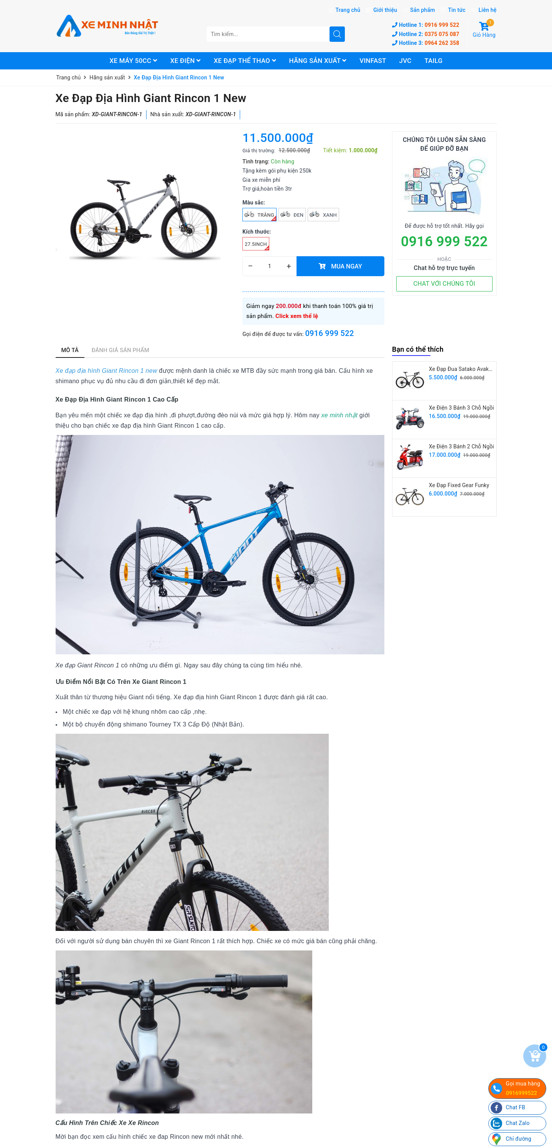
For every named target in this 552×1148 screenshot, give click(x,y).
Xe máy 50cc (133, 60)
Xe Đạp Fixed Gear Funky (459, 485)
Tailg (433, 60)
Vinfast (372, 60)
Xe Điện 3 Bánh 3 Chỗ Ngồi (461, 408)
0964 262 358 (425, 43)
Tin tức (457, 10)
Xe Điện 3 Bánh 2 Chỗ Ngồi (461, 446)
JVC (405, 60)
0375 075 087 (425, 34)
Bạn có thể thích (417, 349)
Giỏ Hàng (483, 30)
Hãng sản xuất (318, 60)
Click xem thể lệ (296, 316)
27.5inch (257, 245)
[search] (337, 34)
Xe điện (185, 60)
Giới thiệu (385, 10)
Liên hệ (488, 10)
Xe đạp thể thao (245, 60)
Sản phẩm (422, 10)
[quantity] (269, 266)
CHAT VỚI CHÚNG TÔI (444, 283)
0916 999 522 (425, 25)
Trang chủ (348, 10)
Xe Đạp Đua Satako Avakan (462, 369)
